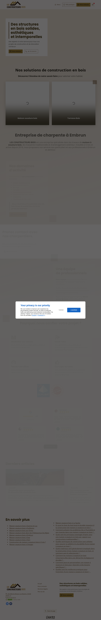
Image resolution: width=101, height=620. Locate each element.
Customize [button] (61, 310)
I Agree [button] (73, 310)
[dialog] (50, 310)
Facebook (41, 315)
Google (34, 315)
